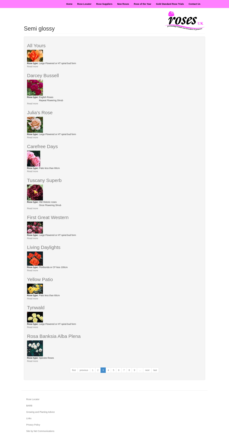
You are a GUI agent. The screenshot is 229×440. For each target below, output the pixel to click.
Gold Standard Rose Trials (170, 4)
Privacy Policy (33, 424)
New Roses (123, 4)
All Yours (36, 45)
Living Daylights (43, 247)
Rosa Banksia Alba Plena (54, 336)
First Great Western (48, 217)
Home (69, 4)
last (155, 370)
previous (84, 370)
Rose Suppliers (104, 4)
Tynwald (36, 307)
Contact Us (194, 4)
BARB (29, 405)
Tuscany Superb (44, 180)
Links (28, 418)
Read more (32, 66)
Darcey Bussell (43, 75)
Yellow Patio (40, 279)
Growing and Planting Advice (40, 412)
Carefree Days (42, 146)
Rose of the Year (142, 4)
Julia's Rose (40, 112)
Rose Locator (84, 4)
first (74, 370)
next (147, 370)
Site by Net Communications (40, 431)
